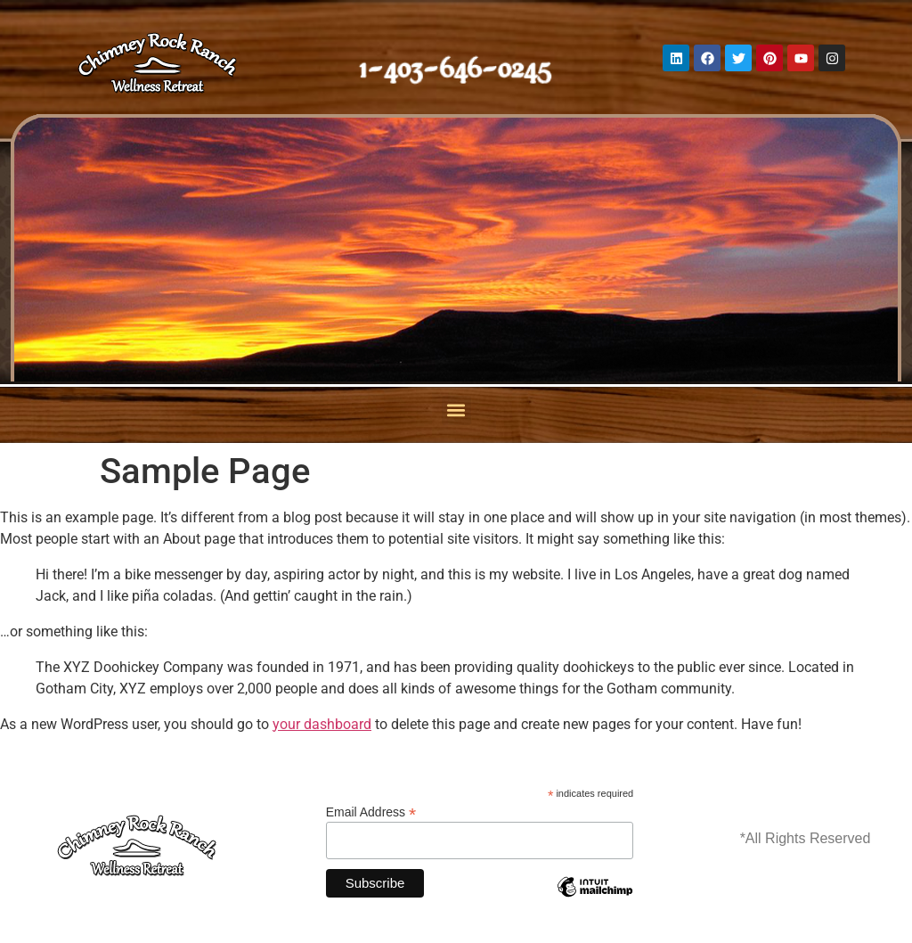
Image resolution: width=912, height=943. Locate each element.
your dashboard (322, 724)
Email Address (371, 811)
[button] (456, 410)
